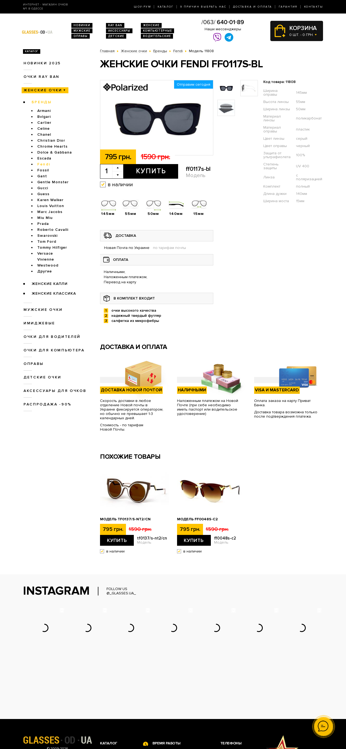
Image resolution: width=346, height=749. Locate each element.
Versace (45, 253)
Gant (42, 176)
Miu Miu (45, 217)
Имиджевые (39, 323)
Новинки (82, 25)
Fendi (43, 164)
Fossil (43, 170)
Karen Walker (50, 200)
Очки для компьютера (54, 350)
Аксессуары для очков (55, 390)
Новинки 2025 (42, 63)
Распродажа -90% (48, 404)
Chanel (44, 134)
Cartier (44, 122)
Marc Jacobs (49, 211)
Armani (44, 110)
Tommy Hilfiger (52, 247)
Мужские (82, 30)
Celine (43, 128)
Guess (43, 194)
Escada (44, 158)
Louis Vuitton (50, 206)
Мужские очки (43, 309)
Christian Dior (51, 140)
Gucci (42, 188)
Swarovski (47, 235)
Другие (44, 271)
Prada (43, 223)
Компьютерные (157, 30)
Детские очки (42, 377)
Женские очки (43, 90)
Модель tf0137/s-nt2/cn (125, 519)
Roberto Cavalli (52, 229)
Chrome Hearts (52, 146)
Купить (151, 171)
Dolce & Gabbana (54, 152)
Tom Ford (46, 241)
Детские (116, 36)
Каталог (166, 6)
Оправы (81, 36)
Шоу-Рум (142, 6)
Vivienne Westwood (47, 262)
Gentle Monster (53, 182)
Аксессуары (119, 30)
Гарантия (288, 6)
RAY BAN (115, 25)
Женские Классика (54, 293)
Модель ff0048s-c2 (197, 519)
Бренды (42, 102)
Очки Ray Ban (112, 701)
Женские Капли (50, 283)
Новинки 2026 (113, 695)
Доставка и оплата (252, 6)
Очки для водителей (52, 336)
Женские (151, 25)
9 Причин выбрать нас (203, 6)
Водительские (157, 36)
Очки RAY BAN (41, 76)
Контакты (313, 6)
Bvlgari (44, 116)
